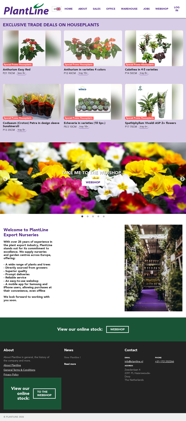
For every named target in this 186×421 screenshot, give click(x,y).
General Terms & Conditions (19, 370)
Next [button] (181, 178)
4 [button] (98, 216)
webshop (93, 182)
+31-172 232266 (164, 361)
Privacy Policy (11, 374)
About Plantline (12, 365)
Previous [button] (4, 178)
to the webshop (44, 393)
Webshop (161, 9)
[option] (93, 178)
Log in (177, 9)
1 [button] (82, 216)
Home (69, 9)
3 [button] (93, 216)
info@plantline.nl (134, 361)
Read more (70, 364)
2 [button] (87, 216)
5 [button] (104, 216)
